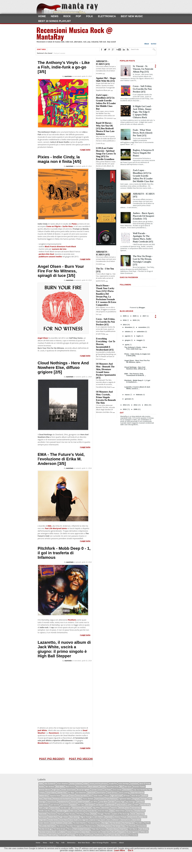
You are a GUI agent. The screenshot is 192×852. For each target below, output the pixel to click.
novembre (142, 327)
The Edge (105, 823)
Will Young (70, 835)
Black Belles (60, 786)
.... (104, 73)
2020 (135, 316)
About (146, 44)
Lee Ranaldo (110, 805)
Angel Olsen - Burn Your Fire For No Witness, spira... (137, 361)
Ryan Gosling (74, 817)
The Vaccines (141, 826)
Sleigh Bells (43, 820)
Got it (130, 850)
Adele (41, 783)
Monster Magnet (62, 811)
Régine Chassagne (86, 817)
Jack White (42, 730)
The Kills (147, 823)
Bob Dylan (128, 786)
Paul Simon (52, 814)
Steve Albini (136, 820)
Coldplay (42, 792)
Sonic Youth (73, 820)
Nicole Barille (91, 811)
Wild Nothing (52, 835)
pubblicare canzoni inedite (50, 256)
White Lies (144, 832)
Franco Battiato (88, 799)
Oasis (112, 811)
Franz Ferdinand (111, 799)
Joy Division (65, 805)
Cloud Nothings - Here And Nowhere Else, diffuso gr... (135, 368)
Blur (121, 786)
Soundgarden (84, 820)
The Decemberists (93, 823)
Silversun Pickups (120, 817)
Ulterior (62, 832)
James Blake (103, 802)
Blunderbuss (43, 743)
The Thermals (130, 826)
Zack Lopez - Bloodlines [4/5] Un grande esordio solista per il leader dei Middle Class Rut (143, 176)
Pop (78, 16)
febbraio (139, 395)
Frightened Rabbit (125, 799)
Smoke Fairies (53, 820)
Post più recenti (52, 758)
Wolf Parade (89, 835)
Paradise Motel (140, 811)
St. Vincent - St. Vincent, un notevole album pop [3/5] (143, 69)
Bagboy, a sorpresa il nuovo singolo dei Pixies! (143, 153)
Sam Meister (98, 817)
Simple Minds (132, 817)
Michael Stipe (136, 808)
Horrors (73, 802)
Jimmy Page (120, 802)
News (54, 16)
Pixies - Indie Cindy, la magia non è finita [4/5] (59, 159)
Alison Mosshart (62, 783)
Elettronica (107, 16)
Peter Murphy (70, 814)
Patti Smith (43, 814)
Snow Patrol (63, 820)
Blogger (142, 307)
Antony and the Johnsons (98, 783)
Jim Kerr (112, 802)
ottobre (128, 331)
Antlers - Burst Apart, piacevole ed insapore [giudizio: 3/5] (143, 216)
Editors (107, 795)
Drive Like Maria (81, 795)
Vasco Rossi (85, 832)
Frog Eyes (136, 799)
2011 (146, 405)
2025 (125, 316)
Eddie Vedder (98, 795)
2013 (125, 405)
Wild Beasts (43, 835)
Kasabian (73, 805)
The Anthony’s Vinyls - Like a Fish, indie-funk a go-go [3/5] (64, 67)
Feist (40, 799)
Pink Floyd (80, 814)
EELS (90, 795)
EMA (49, 526)
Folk (89, 16)
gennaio (128, 399)
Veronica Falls (96, 832)
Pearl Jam (60, 814)
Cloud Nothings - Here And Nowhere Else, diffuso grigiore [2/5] (63, 367)
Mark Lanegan (44, 808)
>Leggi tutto (85, 149)
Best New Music (132, 16)
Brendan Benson (45, 789)
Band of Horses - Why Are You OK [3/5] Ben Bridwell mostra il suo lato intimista (105, 128)
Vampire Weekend (73, 832)
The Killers (139, 823)
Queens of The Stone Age (121, 814)
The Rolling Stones (104, 826)
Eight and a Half (116, 795)
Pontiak (93, 814)
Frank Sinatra (99, 799)
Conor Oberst (51, 792)
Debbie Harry (43, 795)
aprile (127, 345)
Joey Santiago (130, 802)
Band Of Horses (144, 783)
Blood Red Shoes (113, 786)
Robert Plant (53, 817)
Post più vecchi (81, 758)
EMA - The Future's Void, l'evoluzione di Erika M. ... (135, 374)
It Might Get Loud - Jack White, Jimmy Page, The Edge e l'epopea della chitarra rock (142, 112)
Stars (109, 820)
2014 (125, 325)
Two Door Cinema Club (47, 832)
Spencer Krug (95, 820)
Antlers (85, 783)
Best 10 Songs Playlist (54, 21)
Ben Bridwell (50, 786)
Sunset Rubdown (56, 823)
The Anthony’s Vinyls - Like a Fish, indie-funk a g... (135, 348)
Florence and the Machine (62, 799)
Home (42, 16)
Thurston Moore (112, 829)
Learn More (119, 850)
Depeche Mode (55, 795)
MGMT (136, 805)
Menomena (106, 808)
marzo (127, 395)
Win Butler (79, 835)
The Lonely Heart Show (47, 826)
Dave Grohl (91, 792)
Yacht (107, 835)
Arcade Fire (113, 783)
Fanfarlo (144, 795)
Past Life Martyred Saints (56, 528)
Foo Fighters (77, 799)
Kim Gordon (90, 805)
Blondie (102, 786)
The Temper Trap (118, 826)
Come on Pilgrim (53, 226)
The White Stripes (59, 829)
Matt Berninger (65, 808)
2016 (125, 320)
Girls (149, 799)
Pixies (74, 224)
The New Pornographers (75, 826)
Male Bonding (145, 805)
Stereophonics (126, 820)
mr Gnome (133, 835)
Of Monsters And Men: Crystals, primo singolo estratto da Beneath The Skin (106, 397)
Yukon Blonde (115, 835)
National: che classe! (44, 53)
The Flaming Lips (128, 823)
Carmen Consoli (97, 789)
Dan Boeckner (81, 792)
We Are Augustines (132, 832)
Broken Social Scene (68, 789)
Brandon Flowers (139, 786)
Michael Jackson (124, 808)
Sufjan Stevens (44, 823)
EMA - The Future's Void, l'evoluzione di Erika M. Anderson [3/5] (61, 459)
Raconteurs (54, 733)
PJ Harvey (129, 811)
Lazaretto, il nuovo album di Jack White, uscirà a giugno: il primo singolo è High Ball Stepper (64, 649)
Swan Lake (67, 823)
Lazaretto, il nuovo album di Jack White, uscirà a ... (137, 388)
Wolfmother (99, 835)
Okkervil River (120, 811)
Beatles (41, 786)
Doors (72, 795)
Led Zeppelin (100, 805)
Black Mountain (81, 786)
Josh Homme (54, 805)
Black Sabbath (94, 786)
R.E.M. (133, 814)
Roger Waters (63, 817)
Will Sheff (62, 835)
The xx (69, 829)
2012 (136, 405)
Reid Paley (140, 814)
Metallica (114, 808)
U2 (57, 832)
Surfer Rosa (67, 226)
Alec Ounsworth (49, 783)
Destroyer (65, 795)
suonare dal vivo (59, 249)
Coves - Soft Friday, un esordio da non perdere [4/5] (105, 322)
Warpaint (121, 832)
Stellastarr (115, 820)
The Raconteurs (91, 826)
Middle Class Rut (44, 811)
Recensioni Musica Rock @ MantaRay (74, 33)
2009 (136, 409)
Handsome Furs (63, 802)
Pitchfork (72, 620)
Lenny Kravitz (121, 805)
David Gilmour (112, 792)
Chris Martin (127, 789)
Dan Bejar (71, 792)
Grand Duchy (52, 802)
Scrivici (153, 44)
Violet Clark (106, 832)
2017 (145, 316)
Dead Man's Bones (137, 792)
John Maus (140, 802)
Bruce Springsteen (83, 789)
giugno (128, 340)
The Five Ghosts (115, 823)
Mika (53, 811)
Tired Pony (123, 829)
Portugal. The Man (104, 814)
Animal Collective (76, 783)
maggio (140, 340)
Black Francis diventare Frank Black (60, 246)
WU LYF (114, 832)
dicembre (129, 327)
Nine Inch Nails (103, 811)
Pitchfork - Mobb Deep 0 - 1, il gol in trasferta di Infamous (64, 553)
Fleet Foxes (47, 799)
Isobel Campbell (83, 802)
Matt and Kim (77, 808)
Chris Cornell (117, 789)
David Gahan (101, 792)
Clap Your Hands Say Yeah (142, 789)
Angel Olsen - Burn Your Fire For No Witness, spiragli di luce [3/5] (61, 271)
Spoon (103, 820)
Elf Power (126, 795)
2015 (135, 320)
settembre (141, 331)
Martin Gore (54, 808)
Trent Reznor (133, 829)
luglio (139, 336)
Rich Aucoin (43, 817)
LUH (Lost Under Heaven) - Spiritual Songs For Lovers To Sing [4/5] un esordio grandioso (106, 153)
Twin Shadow (143, 829)
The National (61, 826)
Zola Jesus (124, 835)
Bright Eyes (56, 789)
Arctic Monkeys (123, 783)
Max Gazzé (87, 808)
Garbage (144, 799)
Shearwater (109, 817)
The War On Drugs (45, 829)
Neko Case (73, 811)
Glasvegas (42, 802)
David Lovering (124, 792)
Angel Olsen (43, 338)
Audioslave (134, 783)
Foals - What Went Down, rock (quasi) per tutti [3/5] (142, 133)
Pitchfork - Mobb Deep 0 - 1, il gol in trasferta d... (137, 381)
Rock (67, 16)
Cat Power (107, 789)
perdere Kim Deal (46, 254)
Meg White (96, 808)
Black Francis (70, 786)
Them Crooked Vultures (81, 829)
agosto (128, 336)
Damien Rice (61, 792)
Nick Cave (82, 811)
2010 (125, 409)
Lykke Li (130, 805)
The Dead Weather (79, 823)
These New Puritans (98, 829)
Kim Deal (81, 805)
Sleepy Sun (143, 817)
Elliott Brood (136, 795)
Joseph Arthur (44, 805)
